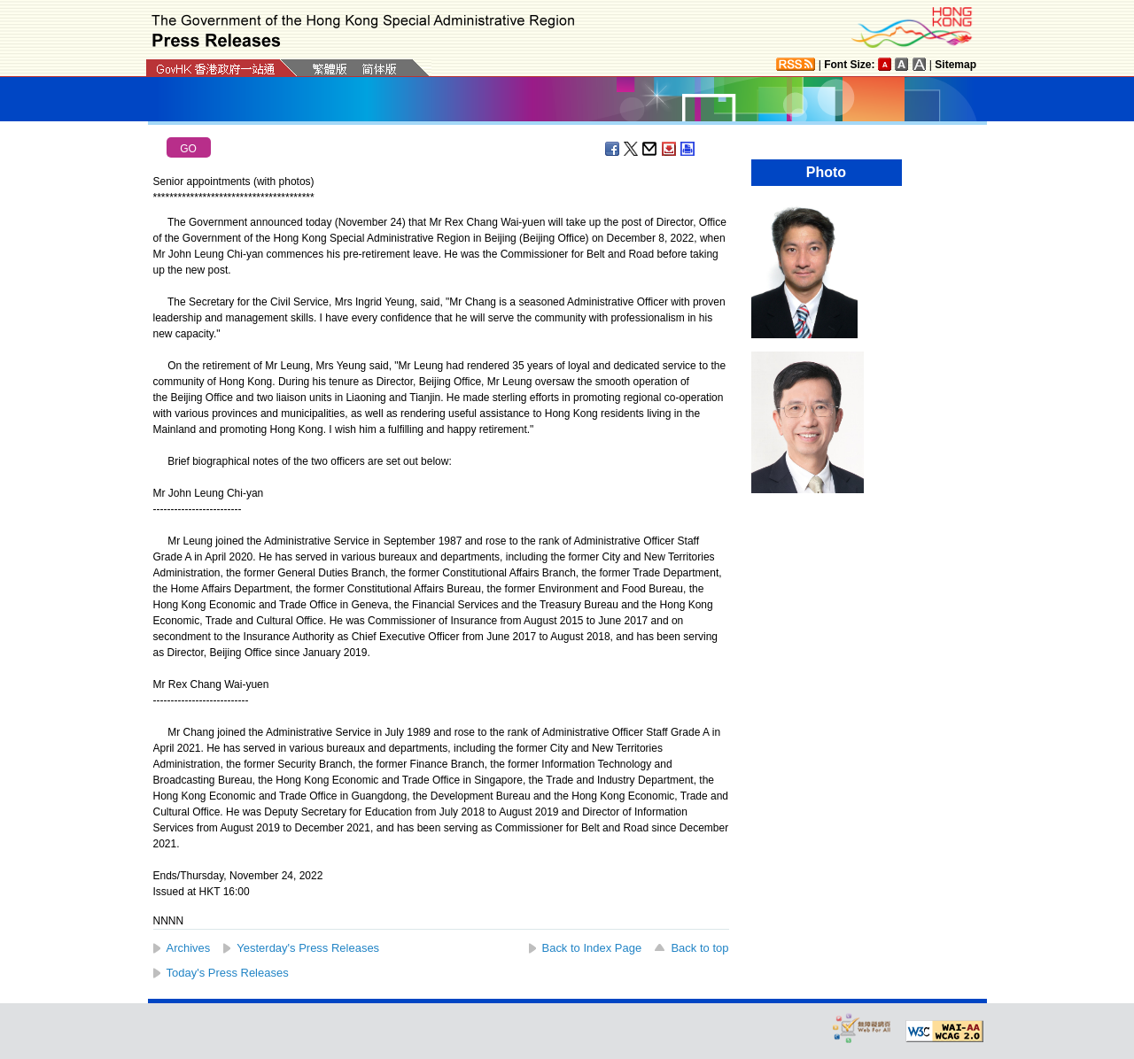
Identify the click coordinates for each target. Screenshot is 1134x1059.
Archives (189, 948)
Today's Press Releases (228, 972)
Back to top (699, 948)
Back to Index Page (592, 948)
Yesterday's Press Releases (308, 948)
